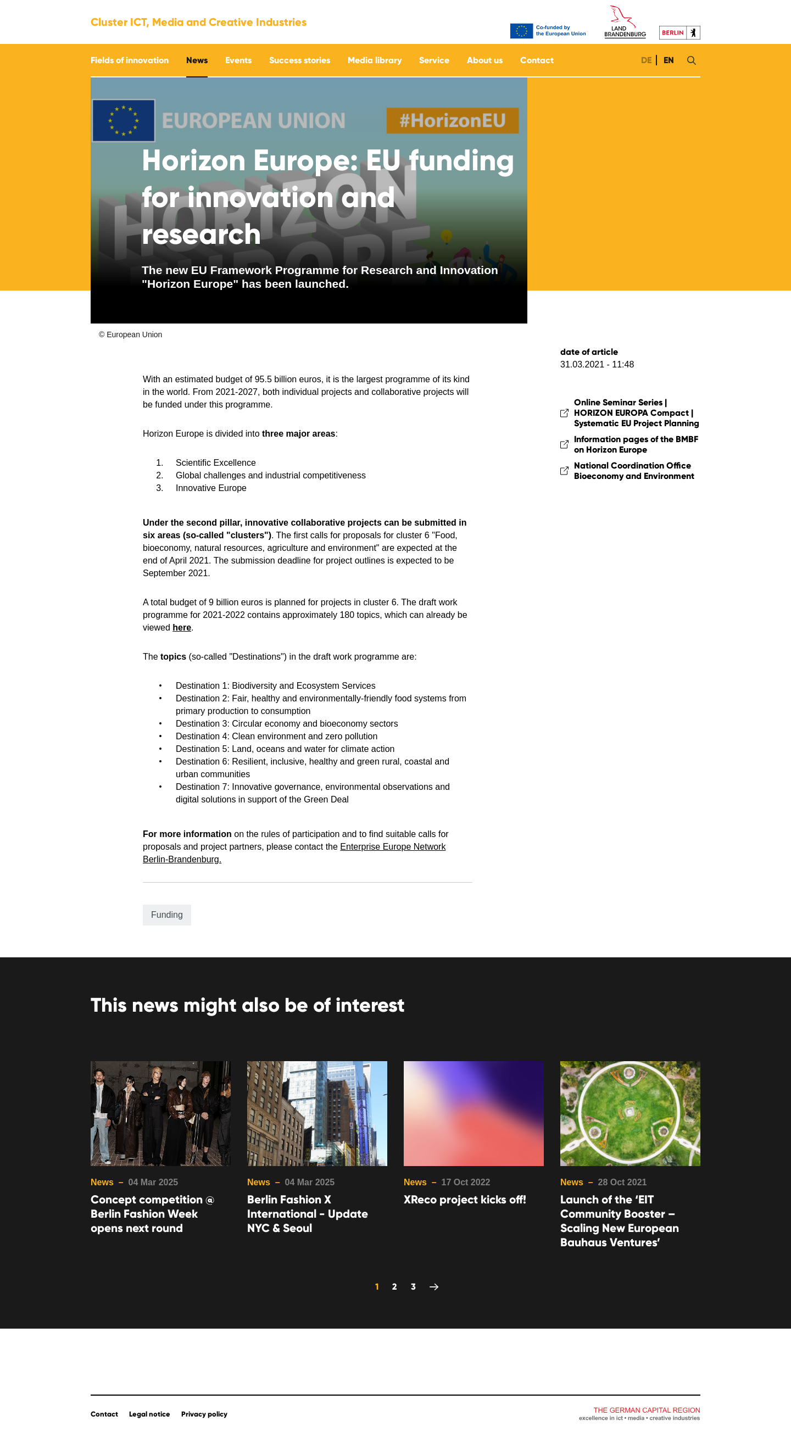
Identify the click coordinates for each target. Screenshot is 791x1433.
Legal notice (149, 1414)
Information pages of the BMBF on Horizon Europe (636, 444)
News (197, 60)
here (181, 627)
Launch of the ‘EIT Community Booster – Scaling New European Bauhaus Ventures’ (619, 1221)
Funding (167, 914)
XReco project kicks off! (465, 1199)
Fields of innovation (130, 60)
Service (434, 60)
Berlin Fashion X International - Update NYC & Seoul (307, 1213)
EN (667, 60)
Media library (375, 60)
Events (238, 60)
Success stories (299, 60)
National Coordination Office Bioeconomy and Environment (634, 470)
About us (485, 60)
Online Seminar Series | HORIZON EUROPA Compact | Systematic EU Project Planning (636, 412)
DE (645, 60)
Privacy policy (204, 1414)
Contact (537, 60)
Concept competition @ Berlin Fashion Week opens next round (152, 1213)
